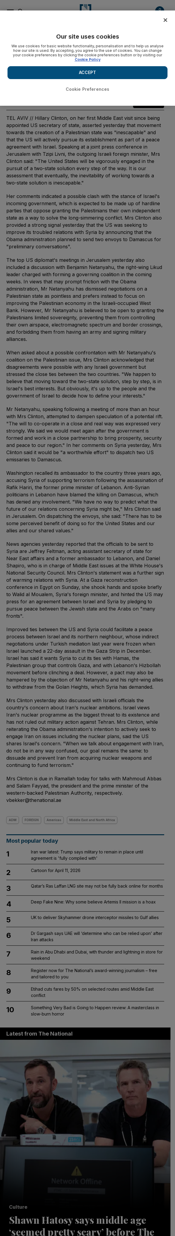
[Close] (165, 20)
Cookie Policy (88, 59)
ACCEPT (87, 72)
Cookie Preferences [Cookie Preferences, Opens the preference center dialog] (88, 89)
